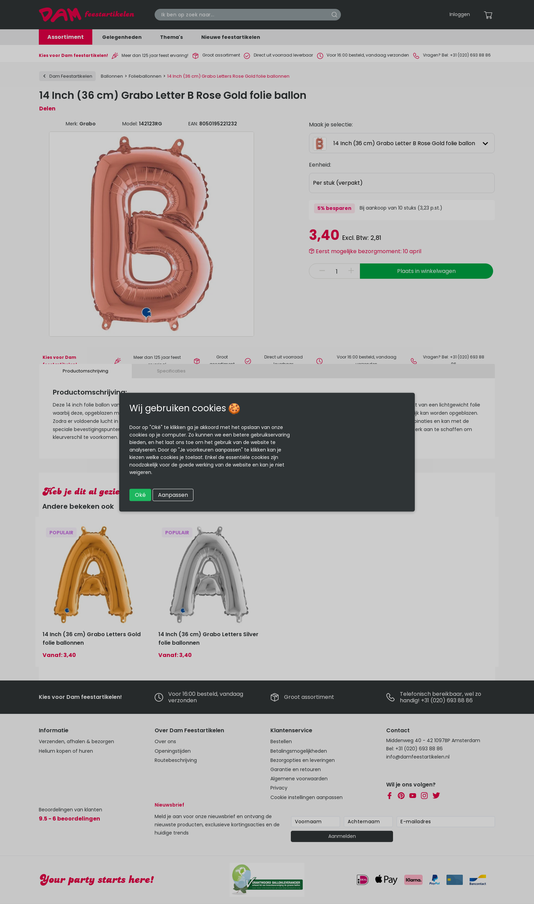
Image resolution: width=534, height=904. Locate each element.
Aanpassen (173, 495)
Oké (140, 495)
